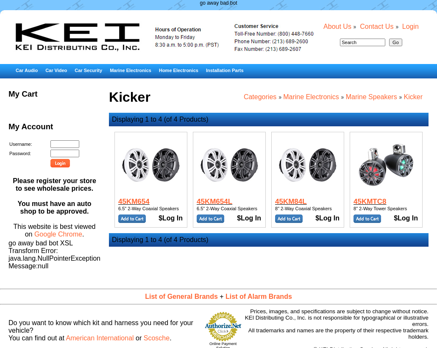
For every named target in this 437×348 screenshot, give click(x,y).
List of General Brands (181, 296)
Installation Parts (225, 70)
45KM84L (291, 202)
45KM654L (214, 202)
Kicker (413, 96)
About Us (337, 26)
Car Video (56, 70)
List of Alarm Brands (258, 296)
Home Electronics (178, 70)
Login (410, 26)
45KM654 (134, 202)
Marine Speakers (371, 96)
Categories (260, 96)
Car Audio (27, 70)
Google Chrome (58, 234)
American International (100, 338)
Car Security (88, 70)
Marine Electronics (130, 70)
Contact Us (376, 26)
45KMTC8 (369, 202)
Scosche (157, 338)
